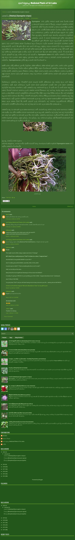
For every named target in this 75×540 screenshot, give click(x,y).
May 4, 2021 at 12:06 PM (12, 297)
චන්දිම (4, 444)
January (6, 454)
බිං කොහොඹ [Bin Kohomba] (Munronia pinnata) (22, 349)
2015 (4, 473)
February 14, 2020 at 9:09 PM (13, 226)
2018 (4, 466)
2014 (4, 476)
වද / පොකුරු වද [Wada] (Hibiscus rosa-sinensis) (22, 385)
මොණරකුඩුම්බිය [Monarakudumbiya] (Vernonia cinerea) (24, 341)
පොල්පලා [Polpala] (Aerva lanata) (18, 367)
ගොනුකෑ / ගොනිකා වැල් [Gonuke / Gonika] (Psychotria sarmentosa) (27, 358)
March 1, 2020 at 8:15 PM (12, 236)
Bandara (5, 435)
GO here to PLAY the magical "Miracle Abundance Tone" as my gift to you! (27, 285)
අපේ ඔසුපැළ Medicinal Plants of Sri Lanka (37, 2)
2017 (4, 469)
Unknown (8, 230)
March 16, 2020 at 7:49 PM (12, 288)
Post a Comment (8, 316)
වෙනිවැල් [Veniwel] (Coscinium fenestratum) (21, 421)
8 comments (34, 18)
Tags (11, 337)
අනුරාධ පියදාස (6, 438)
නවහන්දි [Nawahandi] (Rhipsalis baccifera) (21, 403)
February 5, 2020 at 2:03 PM (13, 219)
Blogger (41, 479)
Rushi (7, 214)
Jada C (8, 308)
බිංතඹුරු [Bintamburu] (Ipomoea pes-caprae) (15, 458)
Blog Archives (19, 337)
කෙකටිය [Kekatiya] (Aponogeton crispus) (16, 16)
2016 (4, 471)
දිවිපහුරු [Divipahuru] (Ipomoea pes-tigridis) (15, 460)
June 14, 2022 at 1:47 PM (12, 305)
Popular (4, 337)
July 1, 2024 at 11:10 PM (12, 313)
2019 (4, 464)
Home (4, 12)
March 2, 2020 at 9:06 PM (12, 244)
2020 (4, 452)
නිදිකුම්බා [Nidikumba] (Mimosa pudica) (19, 394)
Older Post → (70, 206)
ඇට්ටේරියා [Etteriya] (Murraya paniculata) (20, 412)
